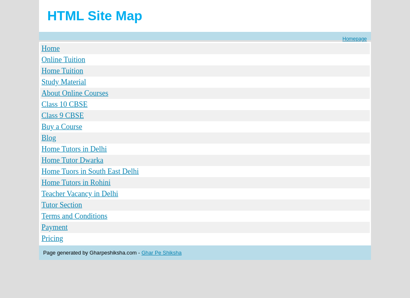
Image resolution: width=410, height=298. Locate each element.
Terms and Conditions (74, 216)
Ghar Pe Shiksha (162, 253)
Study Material (63, 82)
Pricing (52, 238)
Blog (48, 138)
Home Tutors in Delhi (74, 149)
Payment (54, 227)
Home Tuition (62, 71)
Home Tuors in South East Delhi (90, 171)
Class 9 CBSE (62, 115)
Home (50, 48)
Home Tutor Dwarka (72, 160)
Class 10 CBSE (64, 104)
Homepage (354, 39)
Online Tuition (63, 59)
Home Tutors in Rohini (76, 182)
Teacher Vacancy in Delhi (79, 194)
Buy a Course (61, 127)
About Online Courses (74, 93)
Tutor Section (61, 205)
